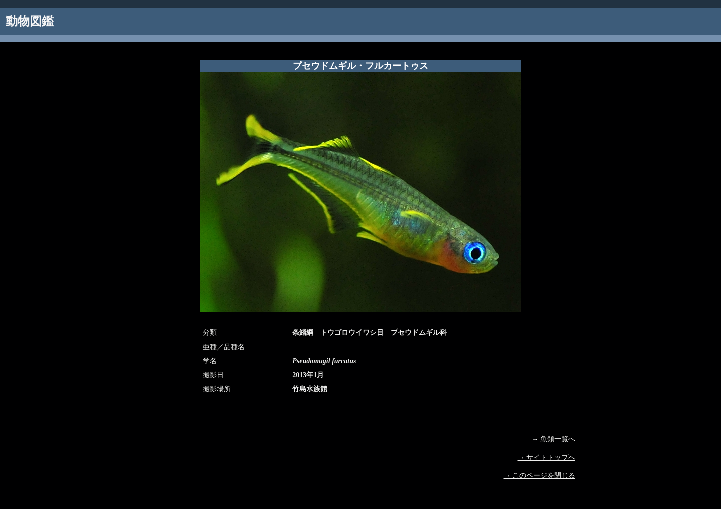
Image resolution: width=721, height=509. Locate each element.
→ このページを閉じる (540, 475)
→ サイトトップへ (547, 457)
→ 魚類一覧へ (554, 439)
